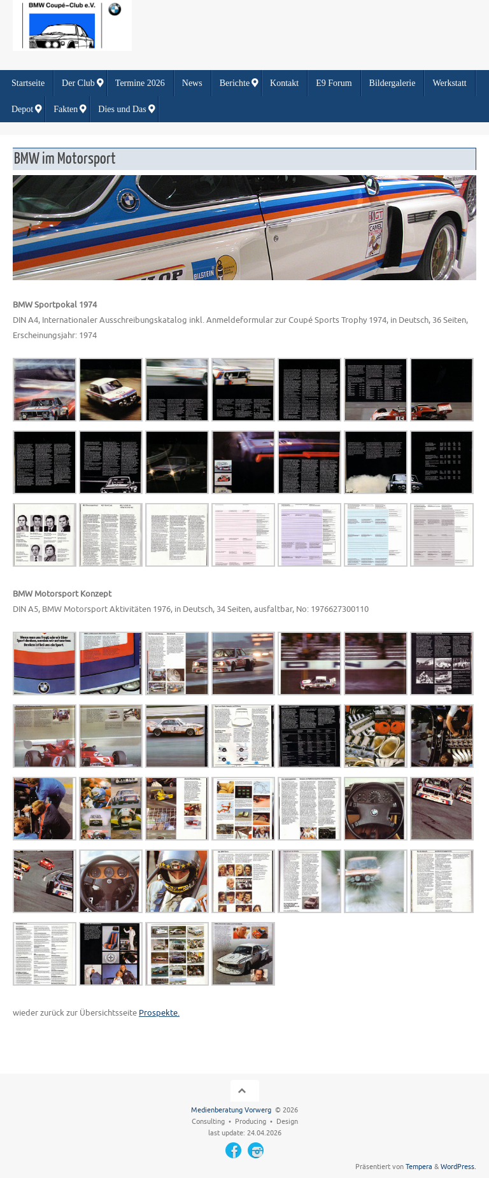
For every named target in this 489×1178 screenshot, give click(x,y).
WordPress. (458, 1167)
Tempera (419, 1167)
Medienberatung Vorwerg (231, 1110)
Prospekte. (159, 1012)
